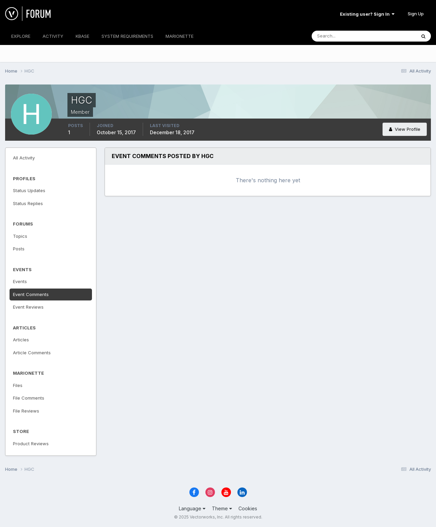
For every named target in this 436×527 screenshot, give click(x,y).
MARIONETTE (179, 36)
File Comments (28, 398)
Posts (19, 248)
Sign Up (416, 13)
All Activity (24, 157)
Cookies (247, 508)
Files (17, 385)
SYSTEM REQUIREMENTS (127, 36)
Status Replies (28, 203)
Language (192, 508)
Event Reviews (28, 307)
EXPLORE (20, 36)
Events (20, 281)
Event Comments (31, 294)
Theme (222, 508)
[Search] (342, 36)
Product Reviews (31, 443)
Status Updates (29, 190)
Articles (21, 339)
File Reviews (26, 411)
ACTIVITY (53, 36)
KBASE (82, 36)
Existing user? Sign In (367, 14)
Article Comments (32, 352)
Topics (20, 236)
